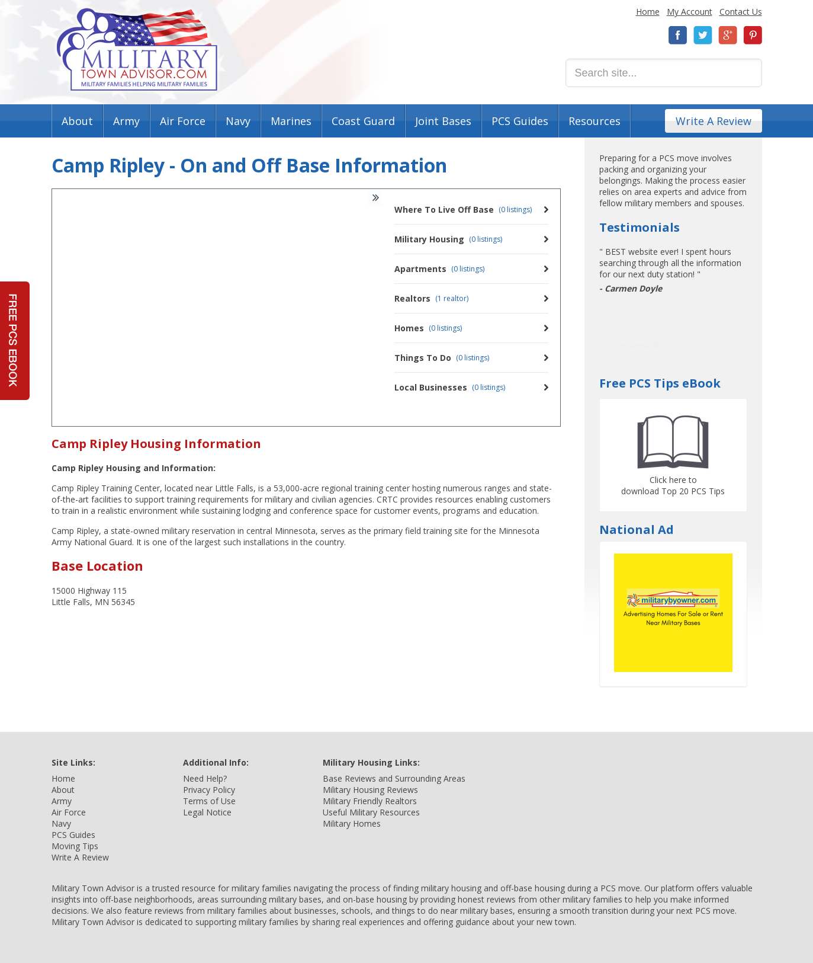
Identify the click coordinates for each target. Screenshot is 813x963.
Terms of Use (209, 801)
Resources (594, 121)
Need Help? (205, 778)
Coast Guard (363, 121)
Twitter (702, 35)
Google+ (727, 35)
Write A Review (713, 121)
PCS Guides (519, 121)
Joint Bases (443, 121)
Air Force (182, 121)
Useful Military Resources (371, 812)
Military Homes (352, 823)
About (77, 121)
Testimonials (639, 227)
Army (126, 121)
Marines (291, 121)
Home (648, 11)
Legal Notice (207, 812)
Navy (238, 121)
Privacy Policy (209, 789)
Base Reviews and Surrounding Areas (394, 778)
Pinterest (752, 35)
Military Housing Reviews (370, 789)
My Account (689, 11)
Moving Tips (75, 846)
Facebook (678, 35)
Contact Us (740, 11)
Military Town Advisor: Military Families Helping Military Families (137, 49)
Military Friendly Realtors (370, 801)
